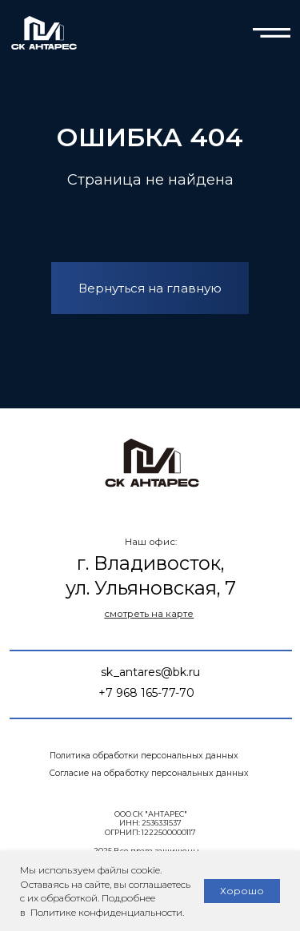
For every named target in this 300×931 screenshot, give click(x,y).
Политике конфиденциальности (105, 912)
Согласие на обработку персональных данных (149, 773)
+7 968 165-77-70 (146, 693)
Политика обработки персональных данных (144, 755)
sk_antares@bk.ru (150, 672)
